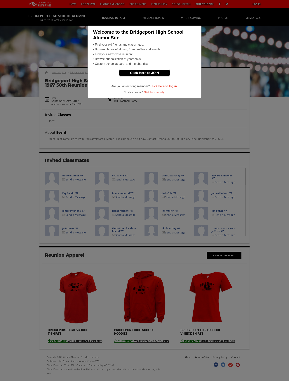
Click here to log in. (164, 86)
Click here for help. (154, 92)
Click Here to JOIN (144, 73)
